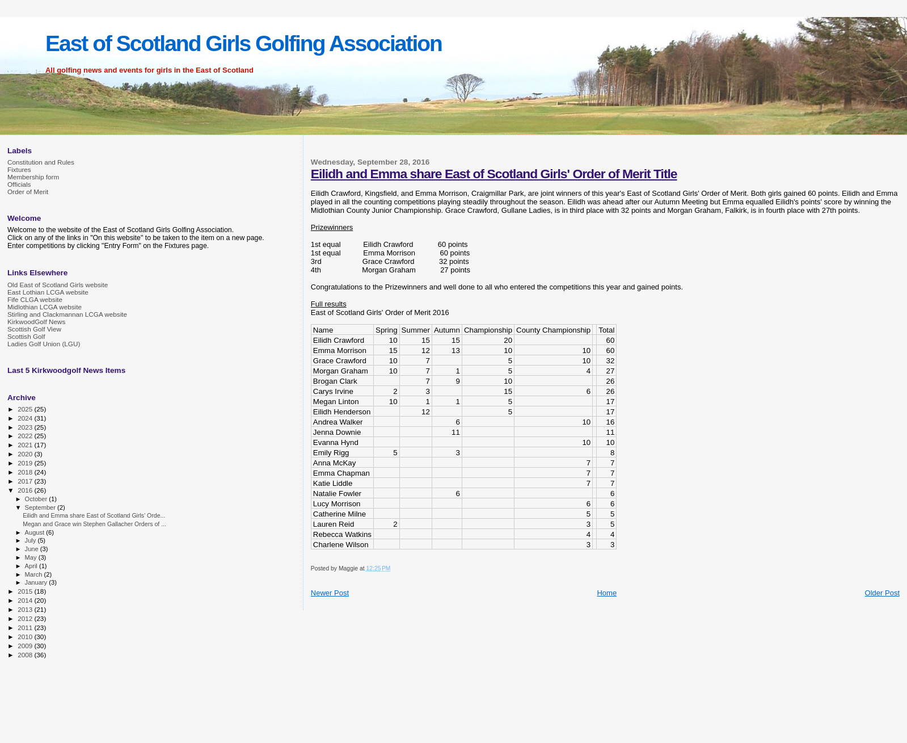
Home (607, 593)
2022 (26, 435)
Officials (19, 184)
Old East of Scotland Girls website (57, 284)
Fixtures (19, 169)
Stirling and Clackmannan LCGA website (67, 314)
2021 (26, 444)
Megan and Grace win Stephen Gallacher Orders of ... (94, 523)
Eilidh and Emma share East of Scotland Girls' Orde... (94, 515)
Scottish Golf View (34, 329)
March (34, 574)
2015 (26, 591)
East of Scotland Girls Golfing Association (243, 43)
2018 (26, 472)
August (36, 532)
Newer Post (330, 593)
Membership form (33, 176)
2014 (26, 600)
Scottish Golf (26, 336)
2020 (26, 453)
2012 (26, 618)
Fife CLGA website (34, 299)
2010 (26, 636)
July (31, 540)
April (32, 566)
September (41, 507)
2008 (26, 654)
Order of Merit (27, 191)
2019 (26, 463)
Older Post (882, 593)
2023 (26, 427)
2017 (26, 481)
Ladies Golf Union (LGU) (43, 343)
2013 (26, 609)
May (32, 557)
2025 (26, 409)
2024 (26, 418)
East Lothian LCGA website (47, 292)
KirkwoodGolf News (36, 321)
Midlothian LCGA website (44, 306)
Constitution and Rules (40, 162)
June (32, 548)
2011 (26, 627)
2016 (26, 490)
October (37, 499)
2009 (26, 645)
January (37, 582)
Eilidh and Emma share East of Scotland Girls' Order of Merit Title (494, 173)
